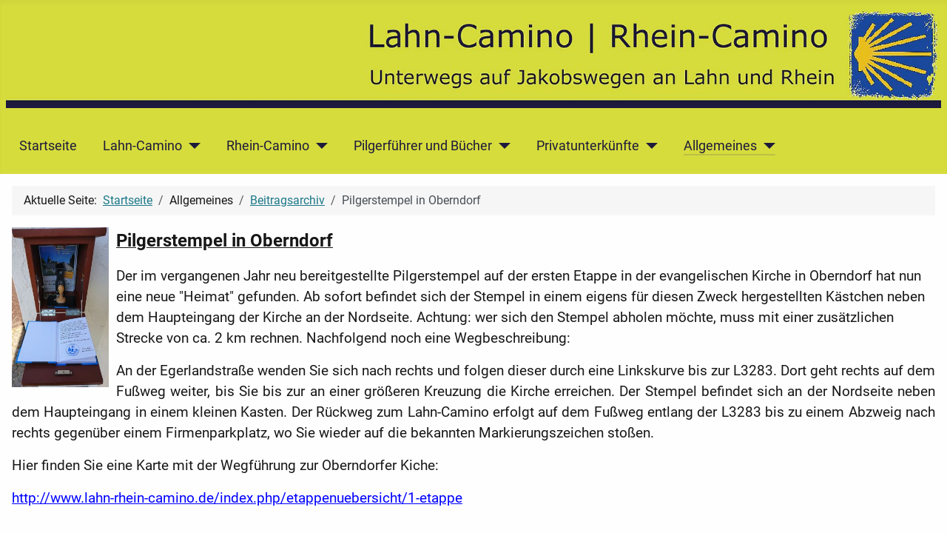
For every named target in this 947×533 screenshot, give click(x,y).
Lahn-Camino (142, 145)
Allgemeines (720, 145)
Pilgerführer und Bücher (423, 145)
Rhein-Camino (267, 145)
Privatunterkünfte (587, 145)
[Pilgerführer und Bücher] (501, 145)
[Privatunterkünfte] (648, 145)
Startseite (48, 145)
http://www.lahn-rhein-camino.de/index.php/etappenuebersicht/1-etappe (237, 498)
